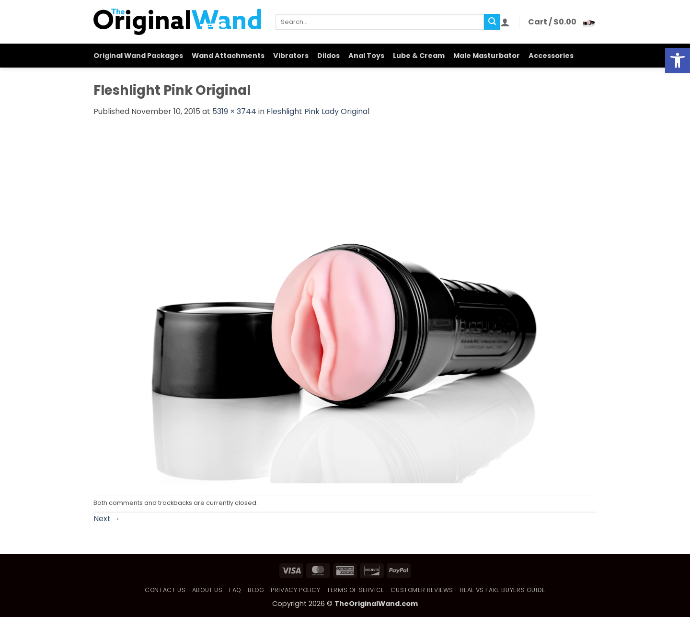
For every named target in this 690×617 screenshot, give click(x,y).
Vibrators (291, 55)
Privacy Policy (296, 590)
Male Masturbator (486, 55)
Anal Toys (366, 55)
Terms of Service (355, 590)
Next (106, 518)
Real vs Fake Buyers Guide (502, 590)
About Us (207, 590)
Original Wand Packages (138, 55)
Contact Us (165, 590)
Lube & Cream (419, 55)
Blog (256, 590)
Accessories (551, 55)
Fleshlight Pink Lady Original (317, 111)
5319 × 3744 (234, 111)
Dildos (328, 55)
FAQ (235, 590)
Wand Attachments (228, 55)
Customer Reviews (422, 590)
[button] (505, 22)
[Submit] (492, 22)
